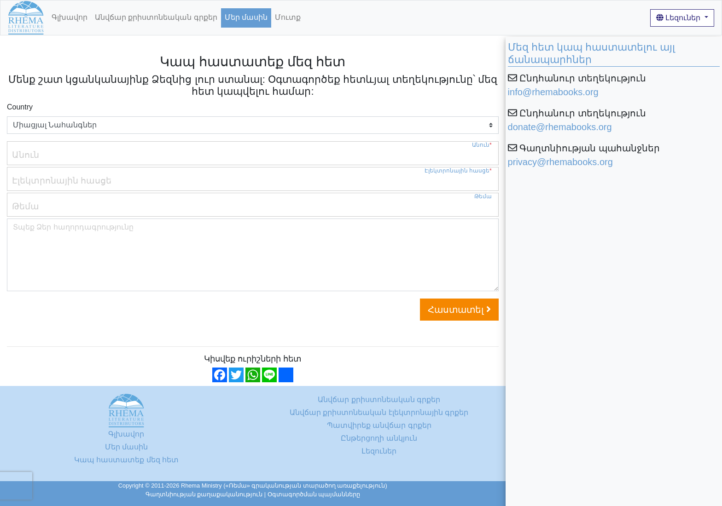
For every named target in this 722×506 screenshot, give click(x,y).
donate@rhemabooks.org (560, 127)
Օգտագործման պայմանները (314, 494)
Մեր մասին (246, 17)
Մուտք (288, 17)
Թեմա (483, 197)
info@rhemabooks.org (553, 92)
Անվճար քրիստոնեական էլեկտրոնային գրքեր (379, 412)
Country (20, 107)
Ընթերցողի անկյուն (379, 438)
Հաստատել (459, 310)
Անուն (482, 145)
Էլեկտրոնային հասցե (458, 171)
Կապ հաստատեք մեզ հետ (126, 460)
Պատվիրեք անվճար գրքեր (379, 425)
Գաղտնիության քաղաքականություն (204, 494)
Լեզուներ (679, 18)
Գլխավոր (69, 17)
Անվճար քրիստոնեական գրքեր (156, 17)
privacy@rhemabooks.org (560, 162)
